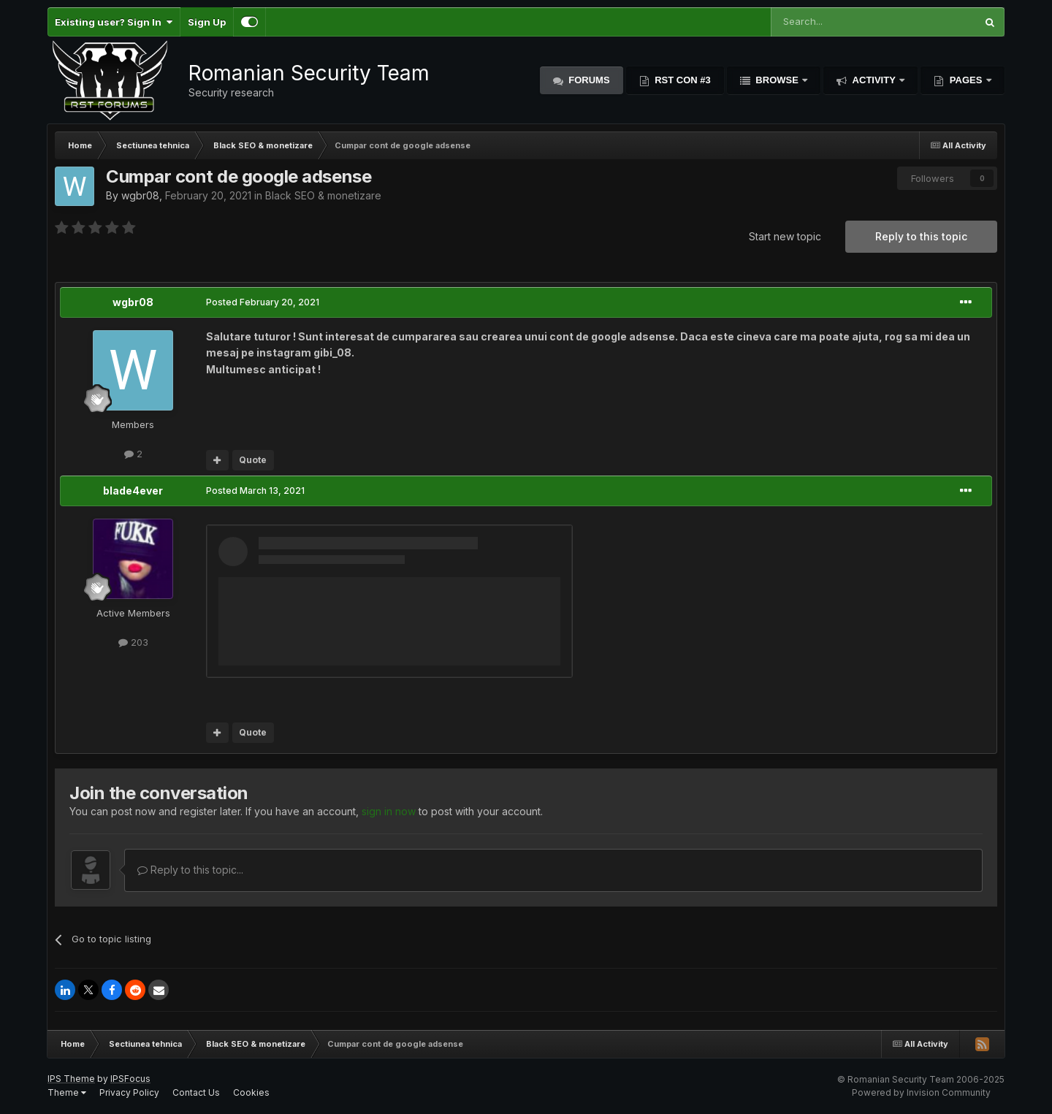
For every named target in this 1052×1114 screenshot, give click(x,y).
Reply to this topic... (190, 869)
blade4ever (133, 490)
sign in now (389, 811)
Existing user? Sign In (113, 22)
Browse (777, 80)
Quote (253, 459)
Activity (874, 80)
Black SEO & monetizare (323, 195)
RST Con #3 (681, 80)
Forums (588, 80)
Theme (66, 1092)
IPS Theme (71, 1078)
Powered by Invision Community (921, 1092)
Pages (966, 80)
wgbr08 (140, 195)
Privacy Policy (129, 1092)
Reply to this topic (921, 236)
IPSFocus (130, 1078)
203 (133, 642)
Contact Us (196, 1092)
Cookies (251, 1092)
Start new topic (785, 236)
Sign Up (207, 22)
